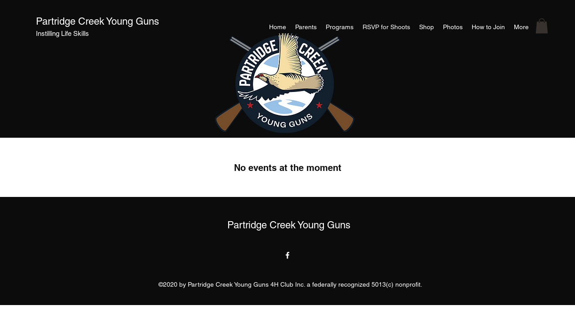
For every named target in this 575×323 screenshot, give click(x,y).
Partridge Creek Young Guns (97, 21)
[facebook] (287, 255)
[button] (541, 25)
